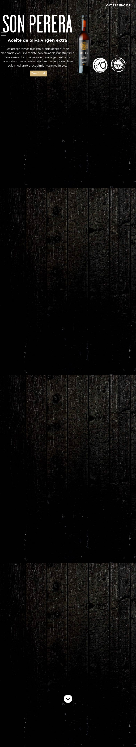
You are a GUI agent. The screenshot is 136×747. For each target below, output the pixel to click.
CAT (109, 5)
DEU (129, 5)
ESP (115, 5)
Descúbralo (38, 73)
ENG (122, 5)
